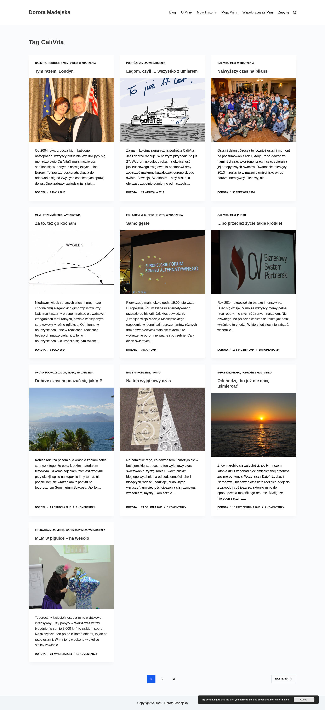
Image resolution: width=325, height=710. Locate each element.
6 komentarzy (176, 507)
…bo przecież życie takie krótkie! (249, 223)
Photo (160, 215)
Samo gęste (137, 223)
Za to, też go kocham (55, 223)
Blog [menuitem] (172, 12)
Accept (304, 699)
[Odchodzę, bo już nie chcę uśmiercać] (253, 425)
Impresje (223, 372)
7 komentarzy (274, 507)
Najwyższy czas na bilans (242, 71)
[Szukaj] (294, 12)
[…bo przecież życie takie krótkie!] (253, 262)
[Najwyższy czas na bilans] (253, 110)
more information (279, 699)
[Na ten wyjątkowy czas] (162, 419)
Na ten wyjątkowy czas (148, 380)
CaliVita (40, 63)
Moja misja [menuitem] (229, 12)
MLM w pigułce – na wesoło (62, 538)
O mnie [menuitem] (186, 12)
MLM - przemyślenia (48, 215)
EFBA (151, 215)
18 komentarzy (269, 349)
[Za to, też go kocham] (71, 262)
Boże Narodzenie (138, 372)
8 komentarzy (85, 507)
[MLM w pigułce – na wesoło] (71, 577)
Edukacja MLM (136, 215)
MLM (233, 63)
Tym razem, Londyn (54, 71)
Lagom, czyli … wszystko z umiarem (162, 71)
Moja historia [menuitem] (206, 12)
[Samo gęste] (162, 262)
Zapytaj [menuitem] (283, 12)
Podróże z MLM (58, 63)
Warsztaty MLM (76, 530)
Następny (283, 678)
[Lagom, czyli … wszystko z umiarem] (162, 110)
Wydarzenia (87, 63)
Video (74, 63)
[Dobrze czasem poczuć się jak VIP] (71, 419)
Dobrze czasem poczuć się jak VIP (68, 380)
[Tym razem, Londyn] (71, 110)
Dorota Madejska (49, 12)
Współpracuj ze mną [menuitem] (258, 12)
